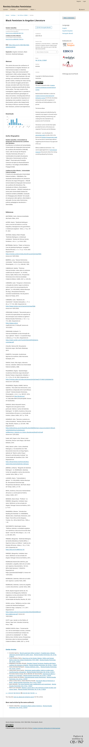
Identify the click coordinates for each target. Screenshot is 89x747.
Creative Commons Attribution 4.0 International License (45, 87)
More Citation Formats (42, 52)
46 (28, 693)
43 (23, 693)
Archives (12, 9)
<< (6, 693)
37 (12, 693)
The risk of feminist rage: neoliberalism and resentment (34, 684)
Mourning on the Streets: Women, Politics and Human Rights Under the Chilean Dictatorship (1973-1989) (31, 659)
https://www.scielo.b (12, 323)
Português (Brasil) (67, 33)
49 (33, 693)
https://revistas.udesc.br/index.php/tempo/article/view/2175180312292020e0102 (29, 379)
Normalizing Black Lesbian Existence (31, 706)
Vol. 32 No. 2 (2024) (23, 15)
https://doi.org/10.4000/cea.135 (15, 549)
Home (7, 15)
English (64, 28)
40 (18, 693)
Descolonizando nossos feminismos (35, 677)
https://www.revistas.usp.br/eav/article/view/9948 (20, 306)
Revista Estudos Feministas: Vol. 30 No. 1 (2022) (43, 665)
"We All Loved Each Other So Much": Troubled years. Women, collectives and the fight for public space (32, 654)
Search (82, 9)
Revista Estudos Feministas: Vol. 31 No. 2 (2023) (32, 689)
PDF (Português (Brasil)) (44, 27)
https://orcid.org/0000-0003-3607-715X (14, 33)
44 (25, 693)
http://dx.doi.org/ (19, 396)
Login (84, 1)
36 (11, 693)
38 (14, 693)
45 (26, 693)
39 (16, 693)
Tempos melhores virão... (32, 667)
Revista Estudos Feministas (17, 6)
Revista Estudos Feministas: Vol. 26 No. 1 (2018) (37, 675)
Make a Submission (69, 18)
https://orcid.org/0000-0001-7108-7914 (14, 39)
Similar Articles (11, 649)
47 (30, 693)
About (32, 9)
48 (32, 693)
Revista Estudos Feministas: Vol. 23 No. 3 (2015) (41, 672)
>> (36, 693)
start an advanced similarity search (24, 697)
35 (9, 693)
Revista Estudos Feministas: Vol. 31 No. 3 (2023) (27, 682)
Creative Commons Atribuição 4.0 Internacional (46, 728)
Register (79, 1)
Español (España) (67, 31)
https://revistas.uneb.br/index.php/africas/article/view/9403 (23, 254)
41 (19, 693)
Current (5, 9)
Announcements (23, 9)
